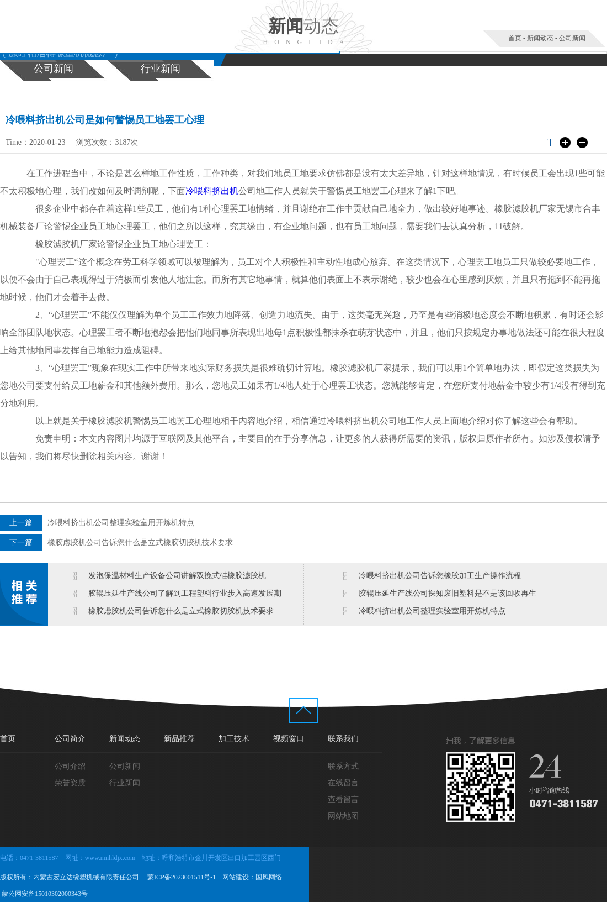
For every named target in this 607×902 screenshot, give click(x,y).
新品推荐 (179, 739)
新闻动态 (540, 38)
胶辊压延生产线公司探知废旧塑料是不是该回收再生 (447, 593)
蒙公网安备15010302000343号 (44, 894)
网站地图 (343, 816)
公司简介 (70, 739)
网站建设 (235, 877)
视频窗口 (288, 739)
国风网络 (268, 877)
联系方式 (343, 766)
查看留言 (343, 799)
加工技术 (234, 739)
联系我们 (343, 739)
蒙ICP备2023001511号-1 (181, 877)
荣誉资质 (70, 783)
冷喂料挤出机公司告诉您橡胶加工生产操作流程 (440, 575)
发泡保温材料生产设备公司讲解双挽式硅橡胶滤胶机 (177, 575)
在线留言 (343, 783)
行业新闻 (160, 68)
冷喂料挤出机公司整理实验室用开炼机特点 (120, 522)
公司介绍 (70, 766)
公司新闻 (572, 38)
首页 (514, 38)
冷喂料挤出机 (211, 191)
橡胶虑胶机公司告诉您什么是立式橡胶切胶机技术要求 (140, 542)
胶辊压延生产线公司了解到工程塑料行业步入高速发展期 (184, 593)
